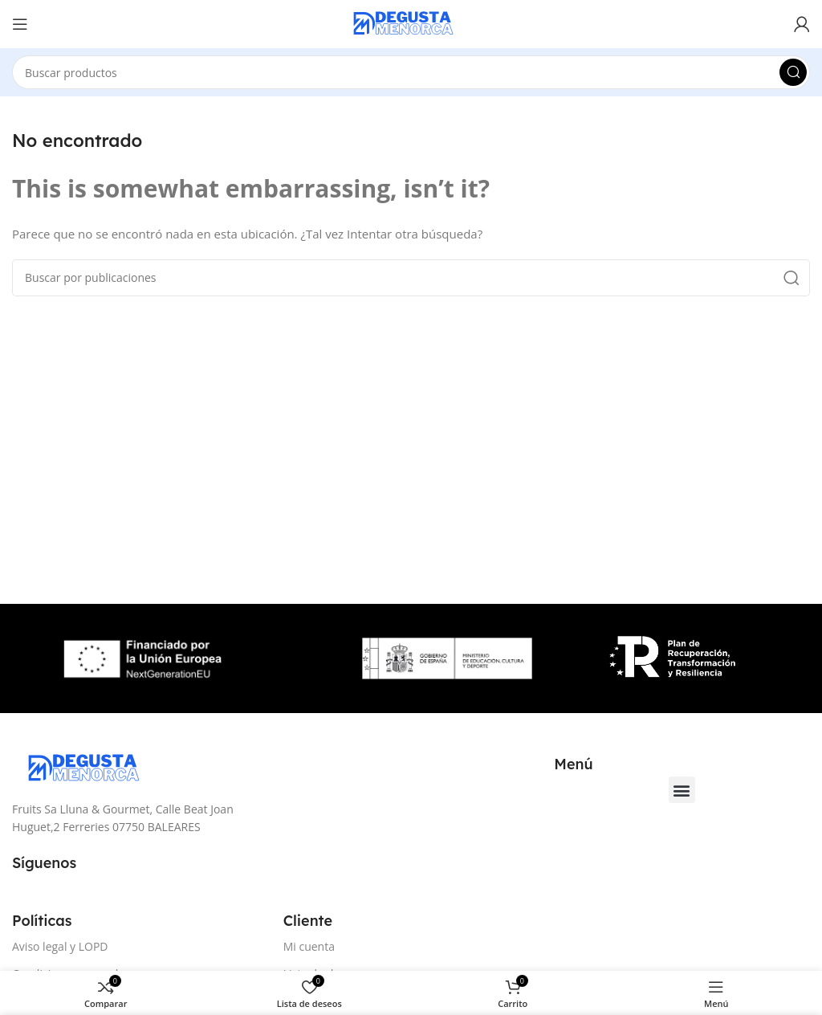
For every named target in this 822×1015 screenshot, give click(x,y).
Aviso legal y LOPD (60, 946)
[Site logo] (411, 22)
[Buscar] (411, 72)
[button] (682, 790)
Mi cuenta (309, 946)
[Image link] (92, 768)
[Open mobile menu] (20, 24)
